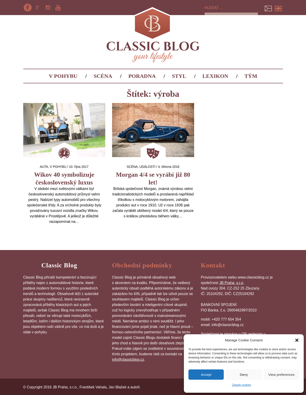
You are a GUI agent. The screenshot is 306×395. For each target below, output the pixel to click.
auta (44, 167)
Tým (250, 76)
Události (147, 167)
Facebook (27, 7)
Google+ (37, 7)
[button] (297, 340)
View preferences (281, 375)
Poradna (142, 76)
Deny (244, 375)
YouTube (58, 7)
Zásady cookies (241, 385)
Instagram (47, 7)
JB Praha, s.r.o (231, 283)
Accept (206, 375)
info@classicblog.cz (128, 359)
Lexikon (215, 76)
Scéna (103, 76)
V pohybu (63, 76)
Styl (179, 76)
